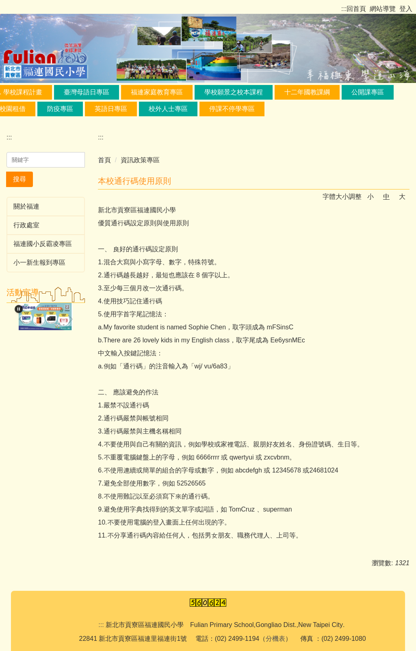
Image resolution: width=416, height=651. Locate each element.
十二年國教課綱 (307, 92)
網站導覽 (383, 8)
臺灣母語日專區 (86, 92)
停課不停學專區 (232, 108)
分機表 (275, 638)
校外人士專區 (168, 108)
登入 (405, 8)
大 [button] (402, 196)
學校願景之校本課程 (233, 92)
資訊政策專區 (140, 160)
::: (344, 8)
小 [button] (370, 196)
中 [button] (386, 196)
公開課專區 (367, 92)
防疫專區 (60, 108)
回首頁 (356, 8)
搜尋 (19, 179)
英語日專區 (111, 108)
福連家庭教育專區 (157, 92)
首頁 (104, 160)
